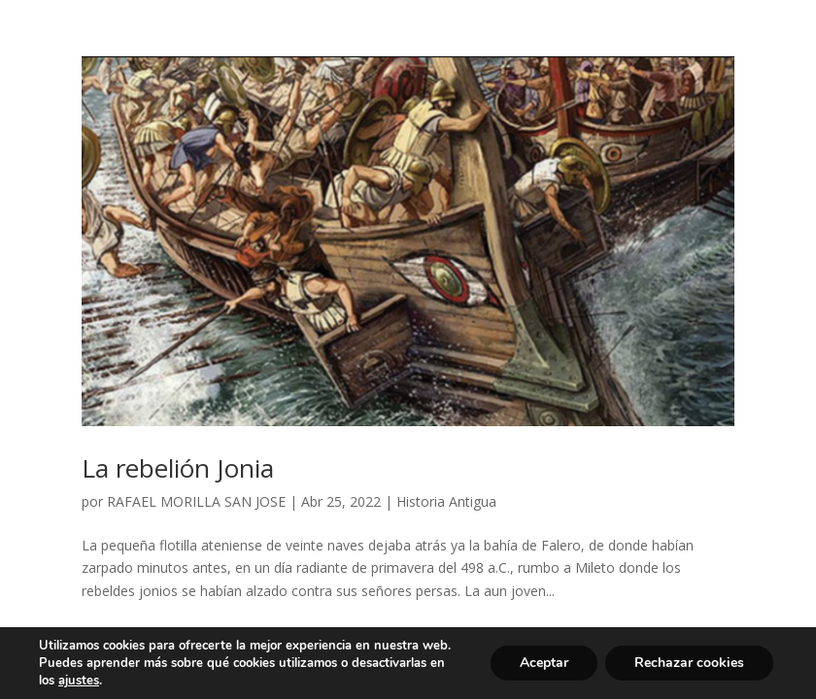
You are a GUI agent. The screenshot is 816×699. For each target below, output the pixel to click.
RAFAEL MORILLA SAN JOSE (196, 501)
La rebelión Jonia (178, 467)
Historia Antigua (446, 501)
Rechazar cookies (689, 662)
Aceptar (544, 662)
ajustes (78, 680)
